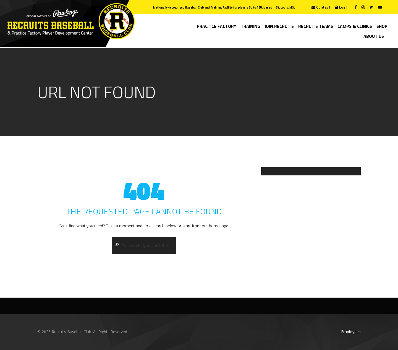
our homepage (215, 225)
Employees (351, 331)
